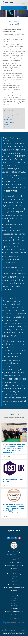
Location (14, 568)
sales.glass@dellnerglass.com (14, 565)
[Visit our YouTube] (19, 538)
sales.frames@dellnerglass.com (14, 587)
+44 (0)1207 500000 (14, 562)
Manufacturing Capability (11, 115)
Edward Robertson (20, 633)
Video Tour (7, 127)
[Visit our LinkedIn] (15, 538)
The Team (7, 117)
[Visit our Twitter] (8, 538)
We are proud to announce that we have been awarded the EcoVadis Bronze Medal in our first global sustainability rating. (13, 508)
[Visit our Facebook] (12, 538)
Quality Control (8, 119)
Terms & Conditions (19, 632)
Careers (6, 124)
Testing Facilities (9, 122)
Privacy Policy (10, 632)
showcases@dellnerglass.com (14, 611)
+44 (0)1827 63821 (14, 584)
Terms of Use (6, 633)
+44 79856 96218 (14, 608)
